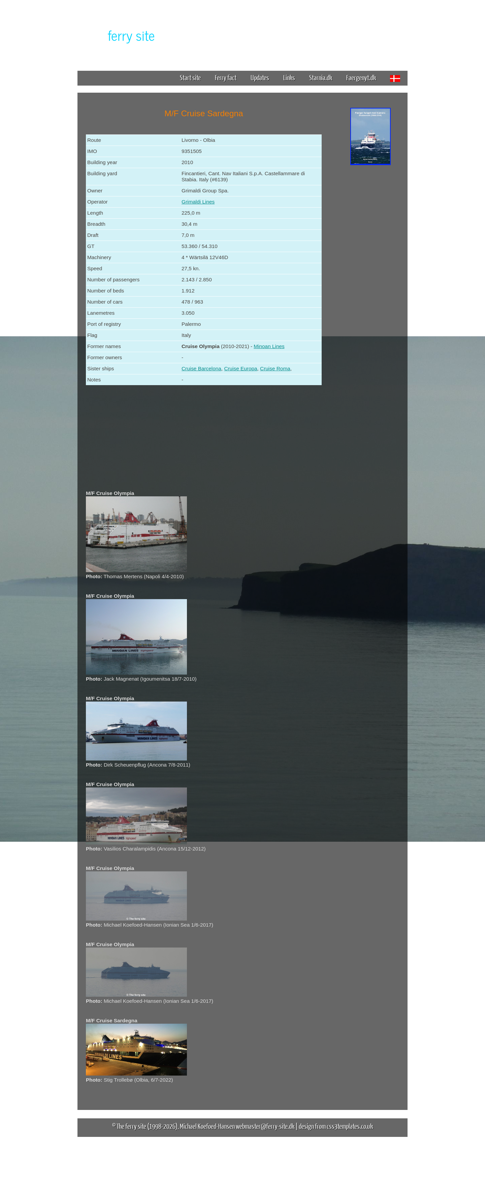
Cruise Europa (240, 368)
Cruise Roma (275, 368)
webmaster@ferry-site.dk (265, 1126)
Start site (190, 77)
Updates (260, 77)
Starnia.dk (320, 77)
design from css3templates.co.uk (336, 1126)
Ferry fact (228, 77)
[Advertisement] (370, 272)
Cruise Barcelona (201, 368)
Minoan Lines (269, 346)
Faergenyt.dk (361, 77)
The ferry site (131, 1126)
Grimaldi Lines (198, 202)
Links (289, 77)
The (119, 35)
